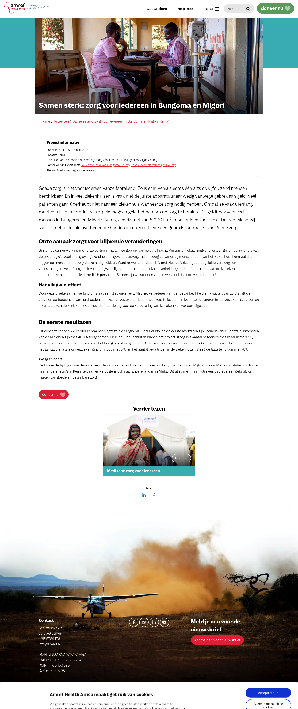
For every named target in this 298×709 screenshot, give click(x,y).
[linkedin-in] (154, 622)
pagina (125, 688)
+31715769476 (49, 638)
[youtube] (164, 622)
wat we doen (157, 8)
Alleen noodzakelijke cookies (268, 681)
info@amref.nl (50, 644)
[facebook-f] (133, 622)
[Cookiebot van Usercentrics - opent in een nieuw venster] (24, 701)
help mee (185, 8)
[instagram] (144, 622)
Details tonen (58, 701)
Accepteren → (268, 668)
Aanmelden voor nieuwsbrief (217, 640)
